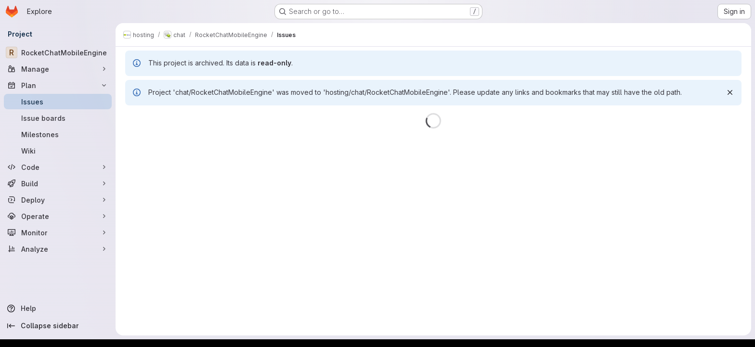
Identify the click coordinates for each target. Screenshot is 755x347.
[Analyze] (58, 249)
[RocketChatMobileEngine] (58, 52)
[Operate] (58, 216)
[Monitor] (58, 232)
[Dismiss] (730, 92)
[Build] (58, 183)
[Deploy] (58, 199)
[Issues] (58, 101)
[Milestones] (58, 134)
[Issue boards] (58, 118)
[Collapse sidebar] (58, 326)
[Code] (58, 167)
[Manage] (58, 69)
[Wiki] (58, 150)
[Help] (58, 308)
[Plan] (58, 85)
